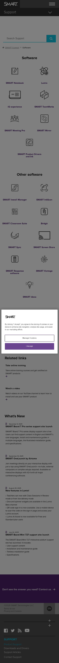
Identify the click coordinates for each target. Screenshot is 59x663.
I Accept (29, 346)
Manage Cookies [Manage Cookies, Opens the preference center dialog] (29, 338)
